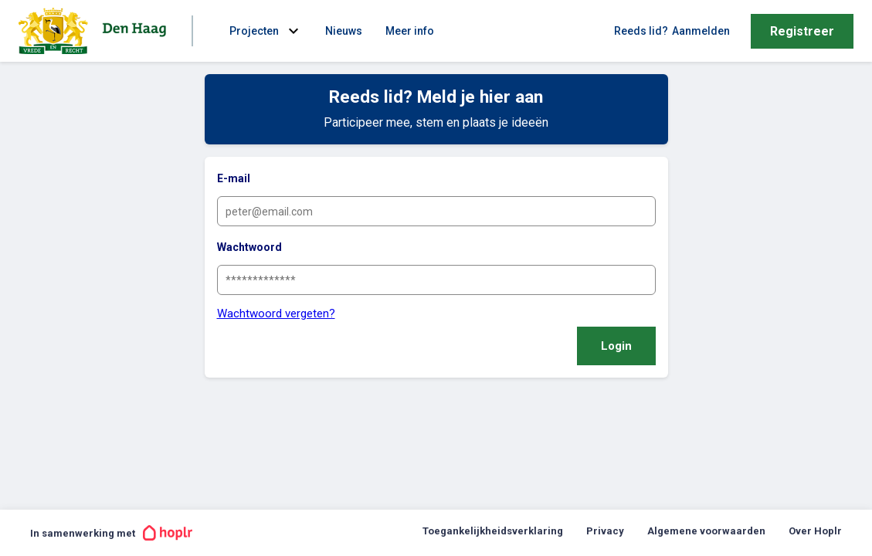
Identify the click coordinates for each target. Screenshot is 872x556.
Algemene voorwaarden (706, 531)
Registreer (802, 31)
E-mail (233, 178)
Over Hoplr (815, 531)
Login (616, 346)
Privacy (605, 531)
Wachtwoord (249, 247)
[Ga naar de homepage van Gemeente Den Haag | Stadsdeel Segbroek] (95, 31)
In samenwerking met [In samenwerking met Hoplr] (111, 533)
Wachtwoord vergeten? (276, 313)
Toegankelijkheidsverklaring (492, 531)
